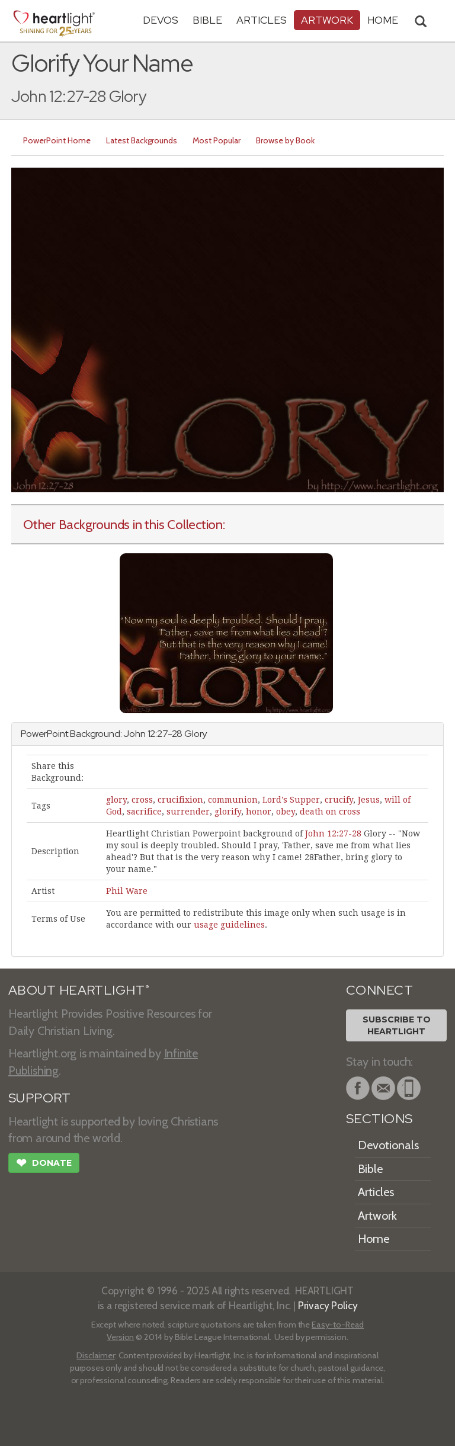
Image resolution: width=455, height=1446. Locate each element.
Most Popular (217, 140)
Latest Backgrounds (141, 140)
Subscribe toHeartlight (397, 1025)
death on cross (330, 811)
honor (258, 811)
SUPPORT (39, 1098)
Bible (207, 20)
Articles (261, 20)
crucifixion (180, 799)
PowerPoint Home (57, 140)
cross (142, 799)
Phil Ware (127, 891)
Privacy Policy (328, 1305)
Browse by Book (285, 140)
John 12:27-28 (333, 833)
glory (116, 799)
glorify (227, 811)
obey (285, 811)
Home (373, 1239)
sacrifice (144, 811)
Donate (44, 1164)
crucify (339, 799)
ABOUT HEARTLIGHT (78, 990)
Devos (160, 20)
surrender (188, 811)
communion (233, 799)
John (134, 733)
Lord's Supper (291, 799)
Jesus (369, 799)
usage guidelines (229, 924)
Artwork (327, 20)
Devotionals (388, 1145)
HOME (382, 20)
